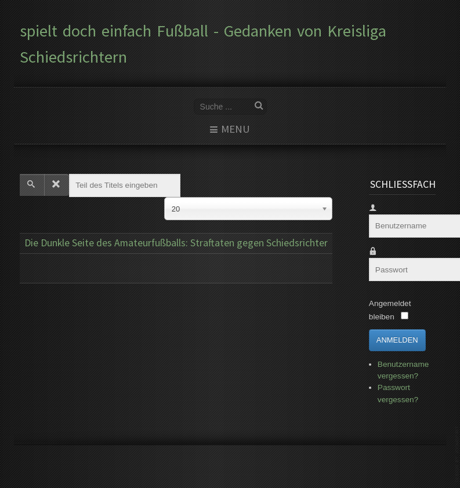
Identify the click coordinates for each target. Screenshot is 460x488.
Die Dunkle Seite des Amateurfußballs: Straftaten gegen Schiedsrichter (176, 242)
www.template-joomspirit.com (457, 454)
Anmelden (397, 340)
